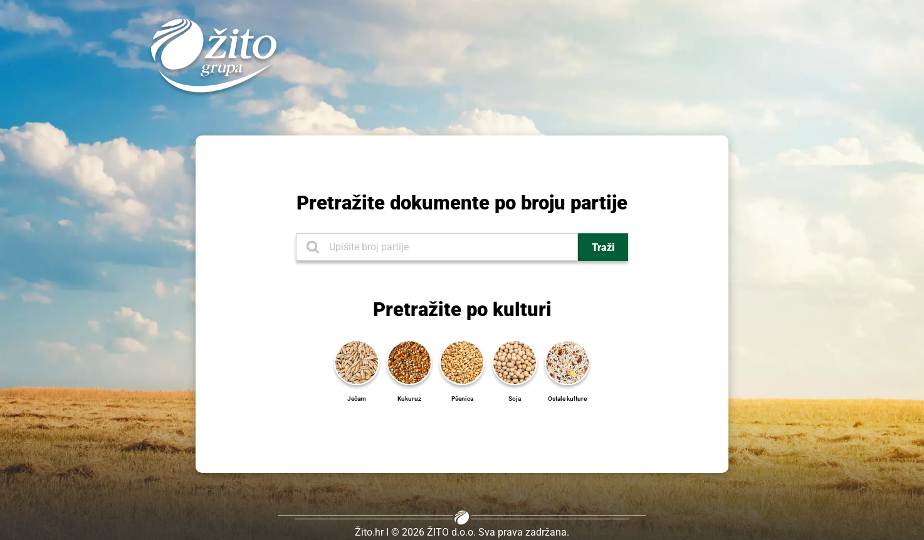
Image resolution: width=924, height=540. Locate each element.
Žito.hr (369, 532)
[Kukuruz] (409, 362)
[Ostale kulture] (567, 362)
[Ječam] (356, 362)
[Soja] (514, 362)
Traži (603, 247)
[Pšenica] (462, 362)
